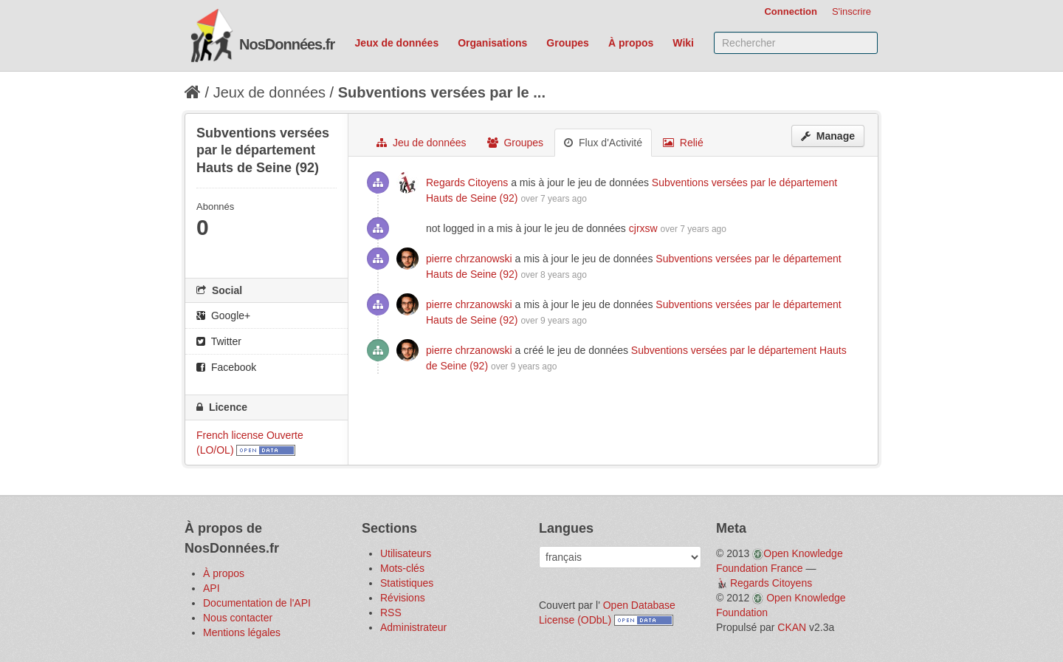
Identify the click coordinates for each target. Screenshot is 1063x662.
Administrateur (413, 627)
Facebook (226, 367)
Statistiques (406, 583)
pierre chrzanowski (469, 259)
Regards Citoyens (467, 182)
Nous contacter (237, 618)
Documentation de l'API (257, 603)
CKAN (791, 627)
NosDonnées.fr (286, 44)
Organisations (492, 43)
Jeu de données (421, 143)
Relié (683, 143)
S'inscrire (851, 11)
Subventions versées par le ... (442, 92)
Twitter (218, 341)
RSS (391, 612)
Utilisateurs (405, 553)
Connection (790, 11)
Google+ (223, 315)
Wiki (683, 43)
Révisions (402, 598)
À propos (630, 43)
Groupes (567, 43)
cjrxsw (643, 228)
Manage (828, 136)
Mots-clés (402, 568)
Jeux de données (397, 43)
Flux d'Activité (603, 143)
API (211, 588)
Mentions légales (242, 632)
